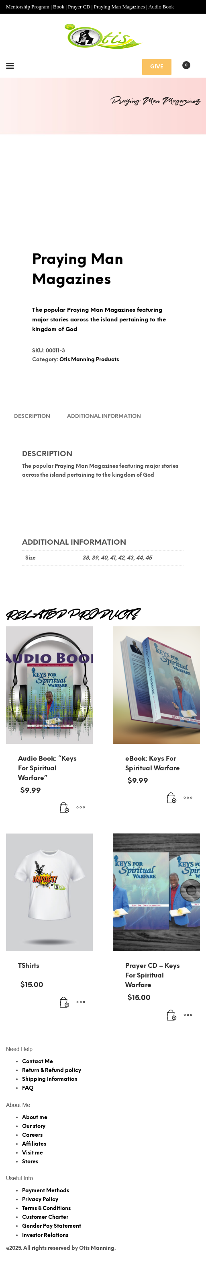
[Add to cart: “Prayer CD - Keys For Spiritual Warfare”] (172, 1039)
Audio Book (161, 7)
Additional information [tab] (104, 440)
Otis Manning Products (89, 383)
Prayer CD (79, 7)
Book (58, 7)
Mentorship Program (27, 7)
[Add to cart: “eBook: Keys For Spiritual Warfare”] (172, 822)
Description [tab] (32, 440)
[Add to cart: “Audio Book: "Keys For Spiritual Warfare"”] (65, 831)
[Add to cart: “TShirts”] (65, 1026)
